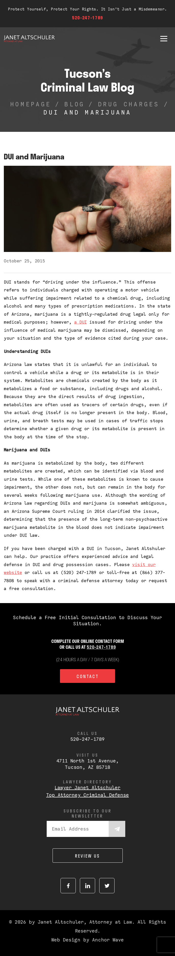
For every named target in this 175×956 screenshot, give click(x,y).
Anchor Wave (108, 940)
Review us (87, 855)
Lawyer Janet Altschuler (87, 787)
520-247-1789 (87, 17)
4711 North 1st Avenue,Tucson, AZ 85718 (87, 764)
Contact (88, 676)
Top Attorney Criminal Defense (87, 795)
